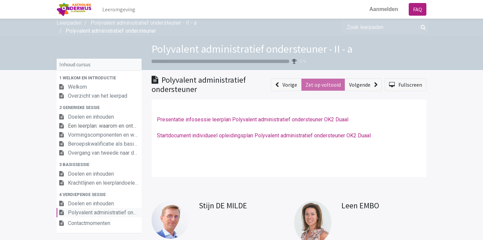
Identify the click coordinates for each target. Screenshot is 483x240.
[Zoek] (421, 27)
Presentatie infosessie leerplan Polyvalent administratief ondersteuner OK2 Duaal (252, 119)
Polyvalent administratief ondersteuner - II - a (252, 49)
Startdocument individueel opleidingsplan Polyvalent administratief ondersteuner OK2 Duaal (264, 135)
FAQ (417, 9)
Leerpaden (69, 23)
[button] (99, 77)
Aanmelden (383, 9)
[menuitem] (119, 9)
